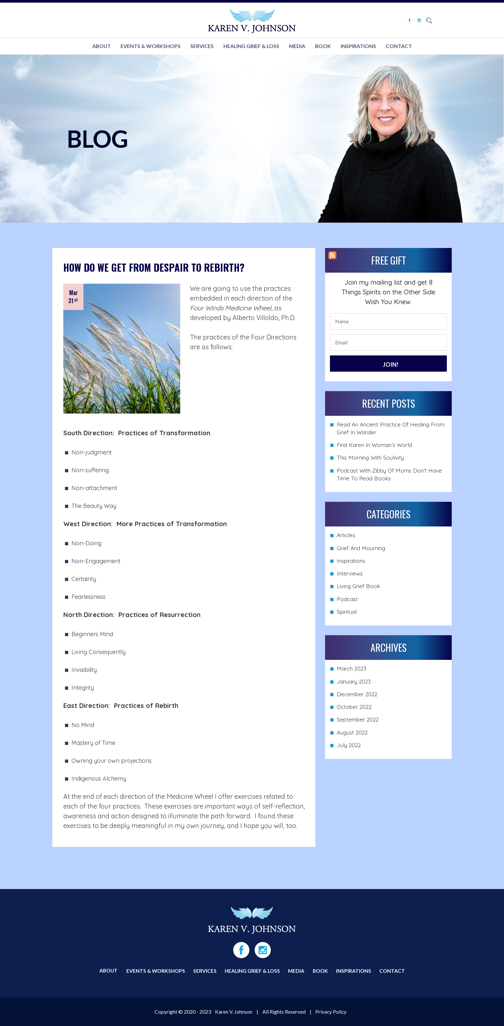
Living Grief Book (358, 586)
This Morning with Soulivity (370, 458)
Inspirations (351, 561)
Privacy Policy (331, 1011)
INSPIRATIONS (359, 46)
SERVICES (201, 46)
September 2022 (358, 720)
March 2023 (351, 669)
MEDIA (297, 46)
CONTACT (400, 46)
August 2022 (352, 732)
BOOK (324, 46)
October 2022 (354, 707)
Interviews (350, 574)
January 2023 (354, 681)
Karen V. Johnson (233, 1011)
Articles (346, 535)
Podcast (347, 599)
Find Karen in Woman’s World (374, 445)
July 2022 (349, 745)
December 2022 (357, 694)
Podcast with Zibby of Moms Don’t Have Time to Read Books (389, 474)
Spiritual (347, 612)
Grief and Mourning (361, 548)
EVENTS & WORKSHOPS (150, 46)
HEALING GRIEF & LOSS (251, 46)
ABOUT (100, 46)
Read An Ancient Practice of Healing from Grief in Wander (391, 428)
